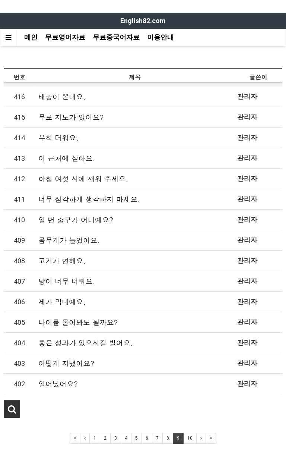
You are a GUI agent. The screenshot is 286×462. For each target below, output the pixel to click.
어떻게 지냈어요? (66, 363)
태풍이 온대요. (62, 96)
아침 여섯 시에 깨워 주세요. (83, 178)
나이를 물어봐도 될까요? (78, 322)
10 (190, 438)
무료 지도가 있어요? (71, 117)
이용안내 (160, 37)
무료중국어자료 (116, 37)
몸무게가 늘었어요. (69, 240)
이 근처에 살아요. (66, 158)
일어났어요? (58, 383)
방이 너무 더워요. (66, 281)
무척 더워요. (58, 137)
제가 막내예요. (62, 301)
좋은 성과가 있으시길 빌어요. (85, 342)
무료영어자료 (65, 37)
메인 (31, 37)
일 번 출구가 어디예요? (75, 219)
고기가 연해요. (62, 260)
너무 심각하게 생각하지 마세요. (89, 199)
